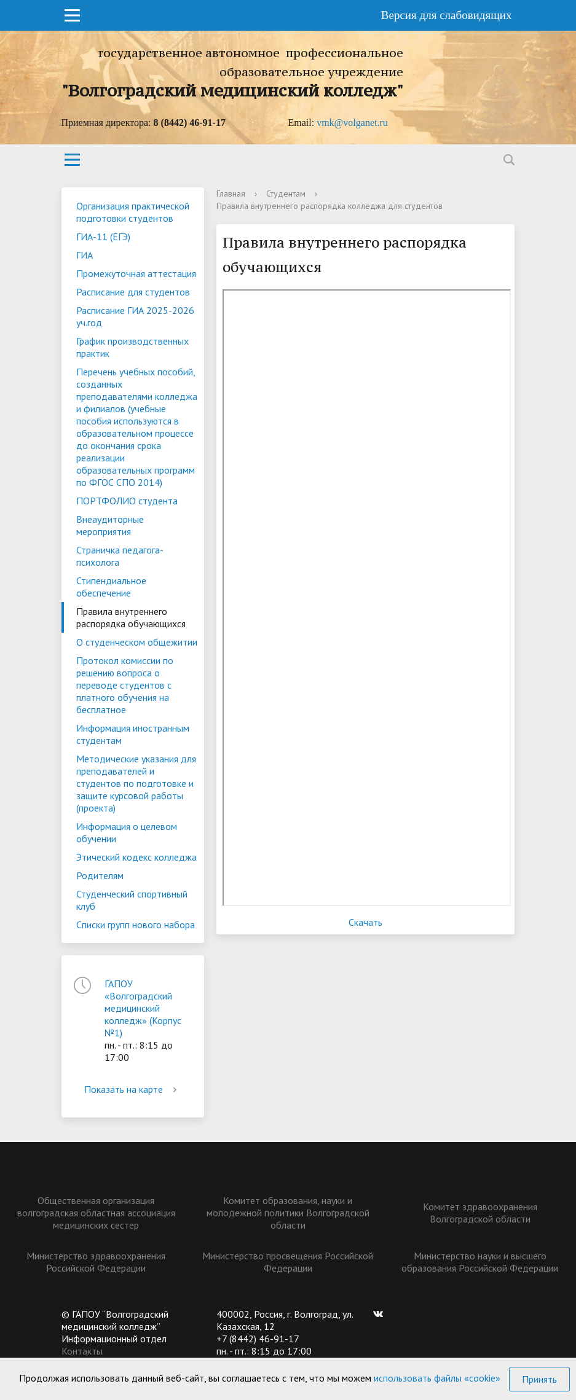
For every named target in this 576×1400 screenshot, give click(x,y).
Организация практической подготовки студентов (132, 212)
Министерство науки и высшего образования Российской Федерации (479, 1261)
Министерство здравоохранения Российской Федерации (95, 1261)
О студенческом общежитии (136, 642)
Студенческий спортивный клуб (131, 900)
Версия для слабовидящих (446, 15)
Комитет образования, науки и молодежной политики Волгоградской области (288, 1212)
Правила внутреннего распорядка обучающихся (131, 617)
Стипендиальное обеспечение (111, 586)
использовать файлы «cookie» (437, 1378)
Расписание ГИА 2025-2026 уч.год (135, 316)
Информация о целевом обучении (126, 832)
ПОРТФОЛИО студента (127, 501)
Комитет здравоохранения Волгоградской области (480, 1212)
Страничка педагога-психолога (120, 556)
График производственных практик (132, 347)
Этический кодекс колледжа (136, 857)
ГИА (84, 255)
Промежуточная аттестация (136, 273)
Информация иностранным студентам (132, 734)
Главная (230, 193)
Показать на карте (132, 1089)
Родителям (100, 875)
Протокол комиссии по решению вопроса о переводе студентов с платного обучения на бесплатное (124, 685)
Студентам (286, 193)
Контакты (82, 1351)
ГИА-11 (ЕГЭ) (103, 236)
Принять (539, 1379)
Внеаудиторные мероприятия (110, 525)
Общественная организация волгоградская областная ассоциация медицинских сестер (96, 1212)
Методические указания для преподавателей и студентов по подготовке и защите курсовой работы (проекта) (136, 783)
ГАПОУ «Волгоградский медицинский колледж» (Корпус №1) (143, 1008)
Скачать (365, 922)
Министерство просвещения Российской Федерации (287, 1261)
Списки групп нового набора (135, 924)
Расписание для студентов (133, 292)
